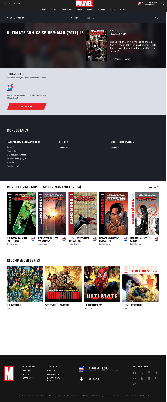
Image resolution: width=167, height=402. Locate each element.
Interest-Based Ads (129, 396)
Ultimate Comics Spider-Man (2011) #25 (109, 275)
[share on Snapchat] (141, 379)
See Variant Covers (64, 64)
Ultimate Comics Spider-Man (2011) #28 (17, 275)
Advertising (53, 367)
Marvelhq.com (54, 374)
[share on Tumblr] (156, 373)
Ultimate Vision (14, 341)
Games (79, 10)
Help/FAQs (27, 371)
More (122, 10)
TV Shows (101, 10)
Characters (67, 10)
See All (154, 223)
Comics (54, 10)
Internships (28, 378)
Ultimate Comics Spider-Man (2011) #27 (48, 275)
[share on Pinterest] (149, 379)
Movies (90, 10)
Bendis (9, 280)
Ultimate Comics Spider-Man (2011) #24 (140, 275)
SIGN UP (17, 3)
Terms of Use (21, 396)
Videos (113, 10)
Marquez (15, 280)
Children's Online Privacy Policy (92, 396)
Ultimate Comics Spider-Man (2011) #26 (79, 275)
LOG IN (7, 3)
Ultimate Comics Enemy (132, 341)
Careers (26, 374)
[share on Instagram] (149, 373)
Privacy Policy (33, 396)
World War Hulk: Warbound (57, 341)
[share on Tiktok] (134, 384)
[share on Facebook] (134, 373)
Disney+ (51, 371)
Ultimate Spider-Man (93, 341)
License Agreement (113, 396)
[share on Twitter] (141, 373)
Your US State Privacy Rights (51, 396)
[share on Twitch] (156, 379)
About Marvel (28, 367)
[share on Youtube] (134, 379)
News (44, 10)
